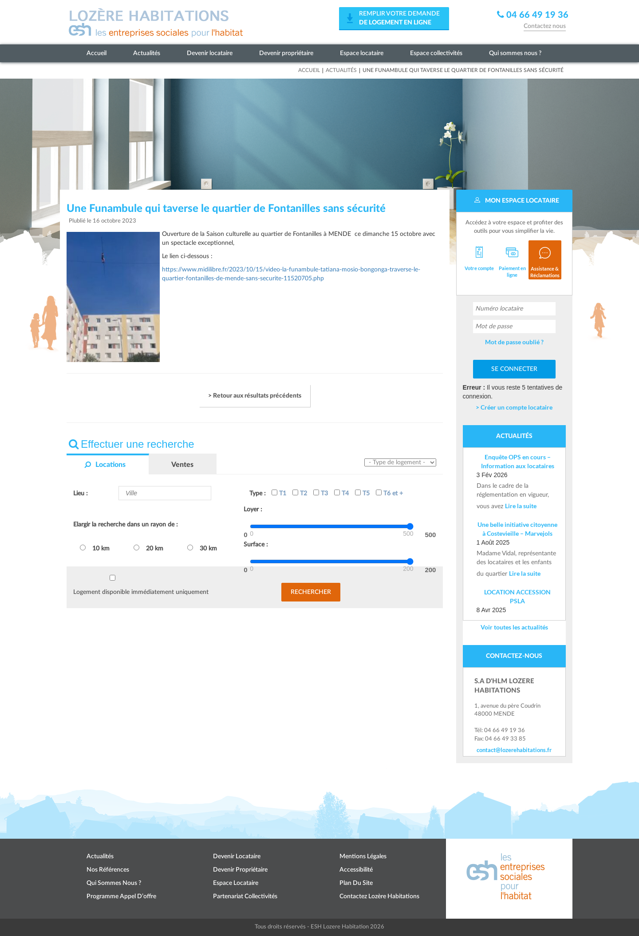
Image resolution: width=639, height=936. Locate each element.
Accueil (96, 53)
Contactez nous (545, 26)
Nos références (108, 870)
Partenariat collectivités (245, 896)
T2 (299, 493)
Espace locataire (361, 53)
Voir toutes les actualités (514, 627)
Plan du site (356, 883)
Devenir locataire (210, 53)
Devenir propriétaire (286, 53)
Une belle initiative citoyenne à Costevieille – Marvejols (517, 529)
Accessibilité (356, 870)
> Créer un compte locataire (514, 407)
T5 (362, 493)
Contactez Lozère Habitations (379, 896)
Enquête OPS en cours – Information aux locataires (517, 461)
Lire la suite (520, 506)
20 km (148, 548)
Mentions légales (363, 856)
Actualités (146, 53)
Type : (257, 493)
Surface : (256, 545)
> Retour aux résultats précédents (254, 396)
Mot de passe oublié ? (514, 342)
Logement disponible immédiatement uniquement (141, 592)
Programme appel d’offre (121, 896)
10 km (95, 548)
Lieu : (80, 493)
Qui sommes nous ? (515, 53)
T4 (341, 493)
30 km (202, 548)
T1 (279, 493)
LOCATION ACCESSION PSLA (517, 596)
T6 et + (389, 493)
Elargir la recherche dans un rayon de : (125, 525)
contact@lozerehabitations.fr (514, 749)
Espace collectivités (436, 53)
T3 (320, 493)
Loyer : (253, 509)
